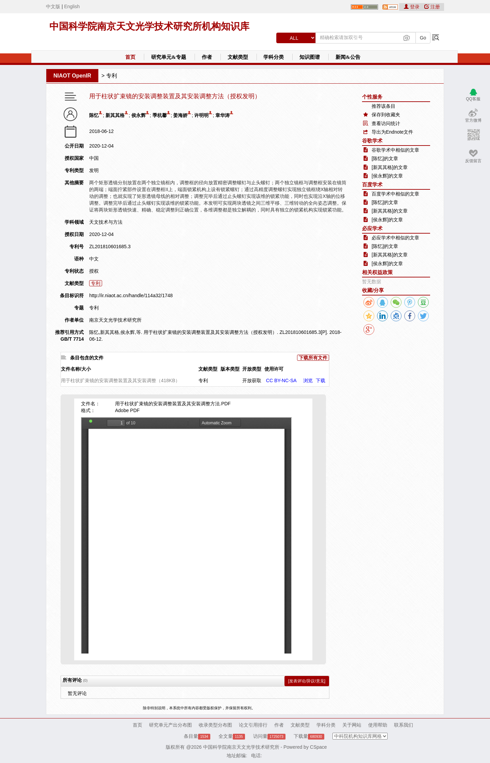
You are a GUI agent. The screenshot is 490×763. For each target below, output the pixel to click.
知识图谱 (309, 57)
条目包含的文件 (86, 357)
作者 (207, 57)
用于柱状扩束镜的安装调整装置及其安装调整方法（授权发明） (175, 96)
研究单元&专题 (168, 57)
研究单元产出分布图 (170, 725)
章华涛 (222, 115)
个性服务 (372, 97)
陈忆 (94, 115)
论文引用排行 (253, 725)
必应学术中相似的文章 (395, 237)
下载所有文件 (313, 357)
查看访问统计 (386, 123)
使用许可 (273, 369)
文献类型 (238, 57)
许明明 (201, 115)
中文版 (53, 6)
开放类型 (251, 369)
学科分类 (273, 57)
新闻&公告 (348, 57)
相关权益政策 (377, 272)
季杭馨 (159, 115)
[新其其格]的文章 (390, 167)
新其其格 (115, 115)
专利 (111, 76)
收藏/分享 (373, 290)
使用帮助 (377, 725)
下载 (320, 380)
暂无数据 (371, 281)
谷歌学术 (372, 140)
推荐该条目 (383, 106)
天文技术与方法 (105, 222)
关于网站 (351, 725)
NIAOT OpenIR (72, 76)
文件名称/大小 (76, 369)
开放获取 (251, 380)
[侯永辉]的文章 (387, 176)
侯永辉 (138, 115)
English (72, 6)
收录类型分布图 (215, 725)
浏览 (308, 380)
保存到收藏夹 (386, 114)
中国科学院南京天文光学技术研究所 (241, 747)
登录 (412, 7)
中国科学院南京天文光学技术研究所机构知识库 (149, 26)
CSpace (318, 747)
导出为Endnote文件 (392, 132)
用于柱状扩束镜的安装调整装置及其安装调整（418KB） (120, 380)
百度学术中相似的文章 (395, 194)
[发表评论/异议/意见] (306, 681)
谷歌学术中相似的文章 (395, 150)
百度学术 (372, 184)
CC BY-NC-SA (281, 380)
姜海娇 (180, 115)
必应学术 (372, 228)
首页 (130, 57)
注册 (432, 7)
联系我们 (403, 725)
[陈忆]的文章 (385, 158)
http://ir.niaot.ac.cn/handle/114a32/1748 (131, 295)
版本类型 (230, 369)
